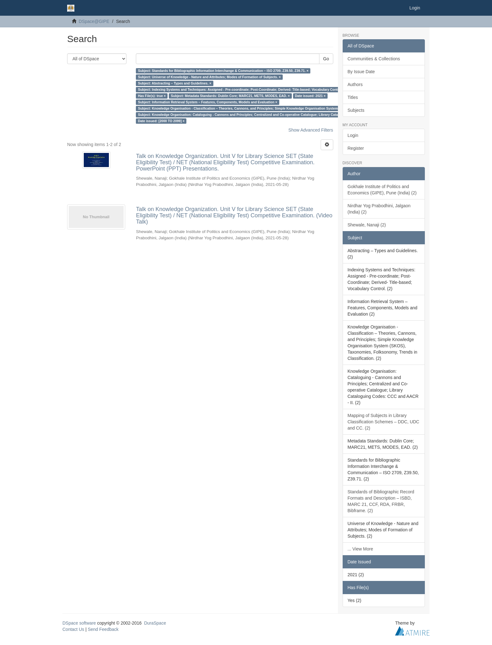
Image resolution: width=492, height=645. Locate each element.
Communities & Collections (374, 58)
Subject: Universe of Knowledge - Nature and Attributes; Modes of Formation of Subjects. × (209, 77)
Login (353, 135)
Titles (353, 97)
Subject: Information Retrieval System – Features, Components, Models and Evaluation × (207, 102)
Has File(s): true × (152, 96)
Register (356, 148)
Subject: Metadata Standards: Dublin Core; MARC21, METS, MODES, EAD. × (230, 96)
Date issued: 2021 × (310, 96)
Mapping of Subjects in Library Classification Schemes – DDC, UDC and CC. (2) (384, 422)
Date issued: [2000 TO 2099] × (161, 121)
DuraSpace (155, 623)
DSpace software (79, 623)
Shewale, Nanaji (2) (367, 224)
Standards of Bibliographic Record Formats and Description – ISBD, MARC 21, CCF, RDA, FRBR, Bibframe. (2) (381, 501)
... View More (360, 548)
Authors (355, 84)
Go (326, 58)
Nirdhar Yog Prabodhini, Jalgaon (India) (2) (379, 208)
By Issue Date (361, 71)
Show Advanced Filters (310, 130)
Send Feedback (103, 629)
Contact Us (73, 629)
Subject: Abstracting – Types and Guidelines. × (174, 83)
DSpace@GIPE (94, 21)
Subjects (356, 110)
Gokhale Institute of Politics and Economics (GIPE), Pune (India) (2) (382, 189)
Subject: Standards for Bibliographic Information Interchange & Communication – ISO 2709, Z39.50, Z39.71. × (223, 71)
